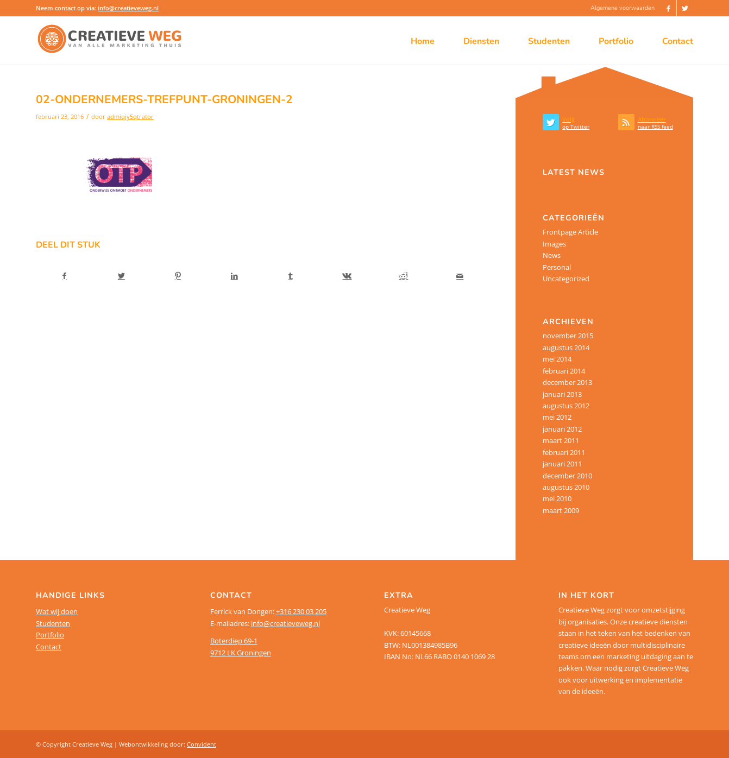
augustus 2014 (566, 347)
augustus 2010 (566, 487)
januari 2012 (562, 429)
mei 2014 (557, 359)
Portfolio (50, 635)
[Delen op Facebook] (64, 276)
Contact (48, 647)
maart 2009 (561, 510)
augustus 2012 (566, 405)
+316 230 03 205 (301, 611)
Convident (201, 744)
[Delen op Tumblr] (291, 276)
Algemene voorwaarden (622, 8)
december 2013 (567, 382)
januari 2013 (562, 394)
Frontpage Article (570, 232)
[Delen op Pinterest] (178, 276)
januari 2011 (562, 464)
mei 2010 (557, 498)
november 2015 (568, 335)
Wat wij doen (57, 611)
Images (554, 244)
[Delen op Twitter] (121, 276)
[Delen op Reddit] (403, 276)
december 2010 (567, 476)
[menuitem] (620, 8)
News (552, 255)
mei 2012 (557, 417)
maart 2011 (561, 440)
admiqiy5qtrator (130, 117)
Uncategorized (566, 278)
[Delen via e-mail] (460, 276)
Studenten (53, 623)
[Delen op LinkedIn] (234, 276)
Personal (557, 267)
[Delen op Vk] (347, 276)
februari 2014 (564, 371)
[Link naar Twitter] (685, 8)
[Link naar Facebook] (668, 8)
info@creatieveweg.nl (128, 8)
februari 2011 (564, 452)
